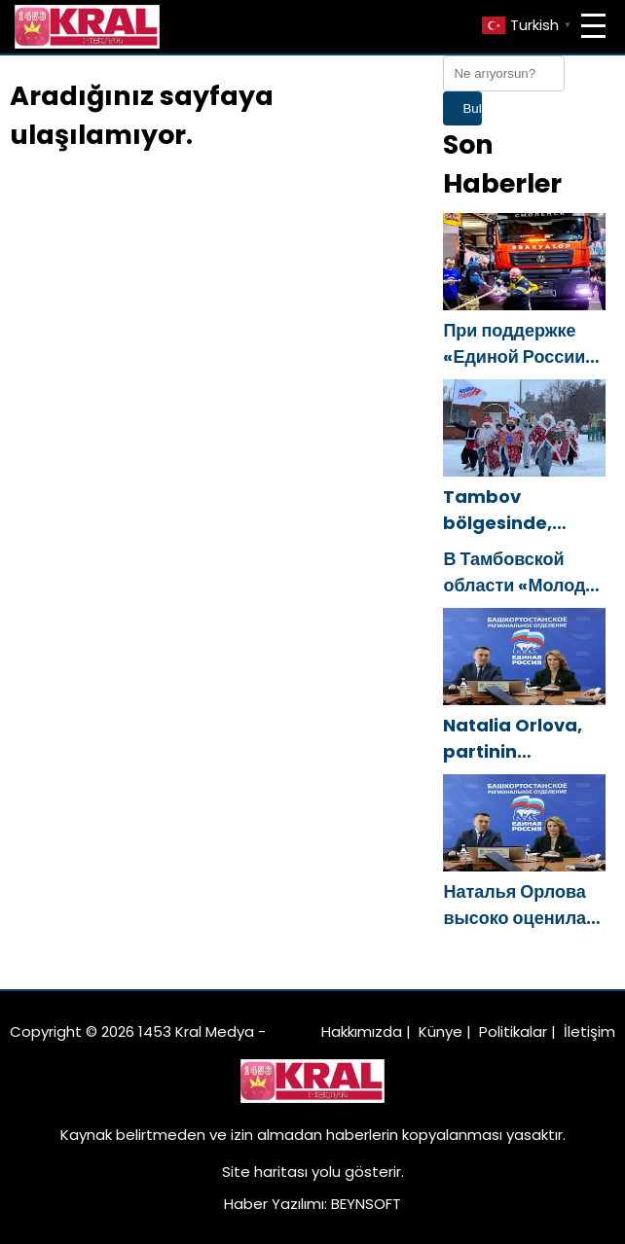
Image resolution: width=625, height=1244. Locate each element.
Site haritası (265, 1171)
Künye (440, 1031)
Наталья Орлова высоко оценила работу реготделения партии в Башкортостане (514, 905)
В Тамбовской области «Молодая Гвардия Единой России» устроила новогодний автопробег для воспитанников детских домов (524, 572)
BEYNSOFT (366, 1203)
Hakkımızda (361, 1031)
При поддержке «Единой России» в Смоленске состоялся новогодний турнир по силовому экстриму (519, 344)
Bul (471, 108)
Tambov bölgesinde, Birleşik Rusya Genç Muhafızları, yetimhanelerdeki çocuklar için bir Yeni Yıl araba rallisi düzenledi (524, 510)
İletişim (589, 1031)
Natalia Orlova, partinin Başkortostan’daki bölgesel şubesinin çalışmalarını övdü (524, 738)
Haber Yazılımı (274, 1203)
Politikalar (513, 1031)
